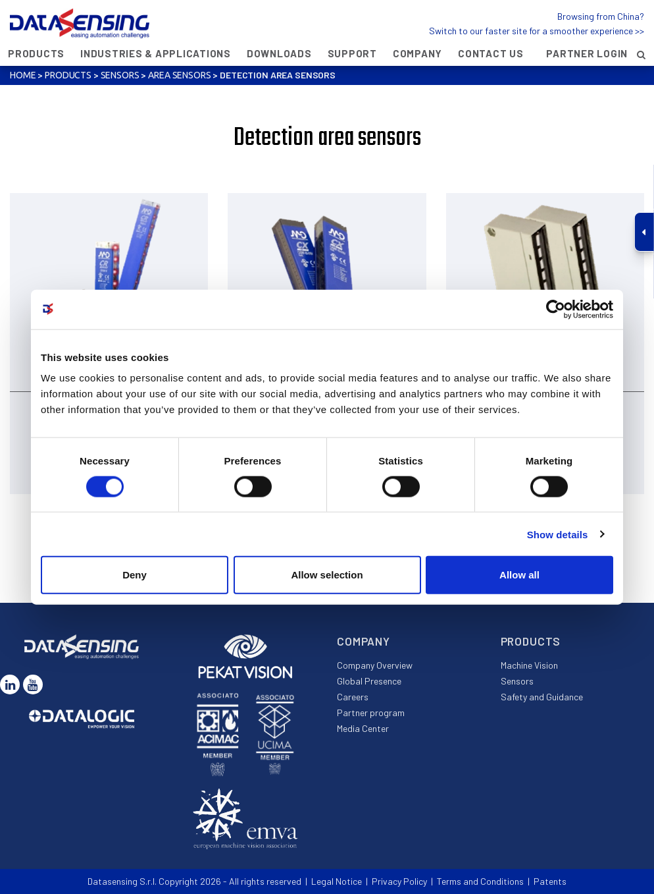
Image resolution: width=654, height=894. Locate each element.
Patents (550, 881)
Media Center (363, 728)
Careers (352, 696)
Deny (134, 574)
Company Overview (375, 665)
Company (417, 53)
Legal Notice (336, 881)
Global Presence (369, 680)
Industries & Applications (155, 53)
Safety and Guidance (542, 696)
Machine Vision (529, 665)
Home (23, 75)
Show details (557, 534)
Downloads (279, 53)
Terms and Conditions (480, 881)
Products (36, 53)
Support (352, 53)
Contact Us (491, 53)
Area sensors (179, 75)
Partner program (371, 712)
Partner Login (587, 53)
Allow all (519, 574)
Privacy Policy (399, 881)
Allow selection (327, 574)
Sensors (120, 75)
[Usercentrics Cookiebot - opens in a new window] (555, 309)
